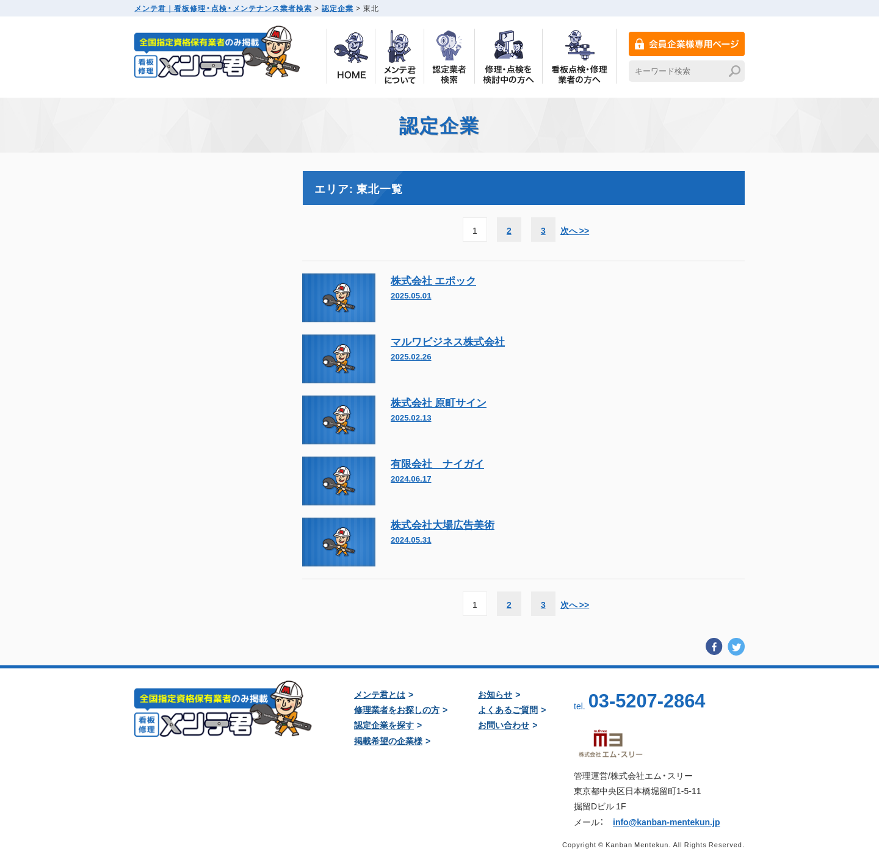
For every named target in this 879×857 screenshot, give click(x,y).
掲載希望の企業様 (388, 740)
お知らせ (495, 694)
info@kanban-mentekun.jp (666, 821)
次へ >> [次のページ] (574, 230)
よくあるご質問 (508, 709)
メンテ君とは (379, 694)
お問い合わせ (503, 724)
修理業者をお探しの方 (397, 709)
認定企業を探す (384, 724)
